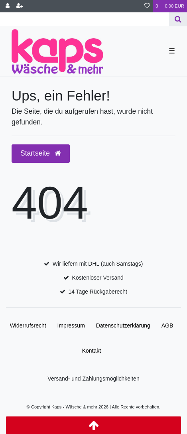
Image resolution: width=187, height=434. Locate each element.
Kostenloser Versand (98, 277)
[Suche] (178, 19)
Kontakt (91, 350)
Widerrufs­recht (28, 325)
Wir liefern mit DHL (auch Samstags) (98, 263)
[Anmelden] (7, 6)
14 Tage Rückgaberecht (97, 291)
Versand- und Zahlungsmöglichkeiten (93, 378)
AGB (167, 325)
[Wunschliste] (147, 6)
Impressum (71, 325)
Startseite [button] (40, 153)
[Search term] (84, 19)
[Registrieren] (20, 6)
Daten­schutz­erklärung (123, 325)
